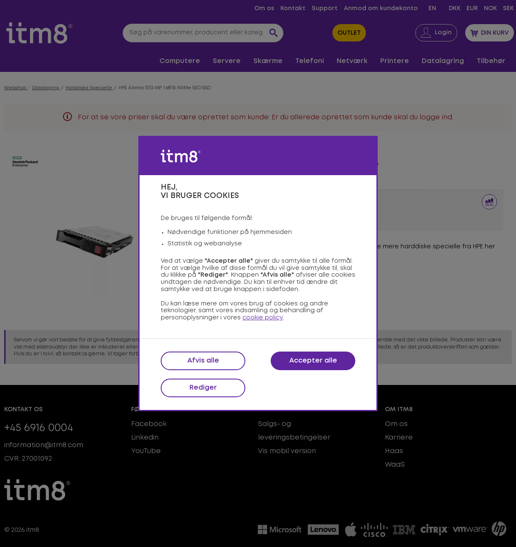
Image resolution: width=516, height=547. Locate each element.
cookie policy (262, 317)
